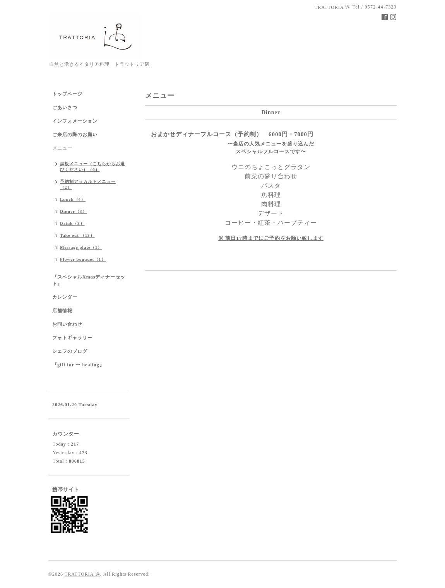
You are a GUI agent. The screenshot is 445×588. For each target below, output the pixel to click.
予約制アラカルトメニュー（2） (88, 184)
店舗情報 (62, 310)
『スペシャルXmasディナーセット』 (88, 280)
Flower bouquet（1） (83, 259)
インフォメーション (75, 121)
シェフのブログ (69, 351)
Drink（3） (72, 223)
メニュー (62, 148)
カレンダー (64, 297)
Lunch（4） (73, 199)
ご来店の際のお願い (75, 134)
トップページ (67, 94)
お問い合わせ (67, 324)
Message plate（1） (81, 247)
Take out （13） (77, 235)
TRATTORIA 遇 (82, 574)
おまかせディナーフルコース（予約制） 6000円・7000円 (232, 134)
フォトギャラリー (72, 337)
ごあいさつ (64, 107)
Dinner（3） (73, 211)
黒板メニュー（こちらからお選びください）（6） (92, 166)
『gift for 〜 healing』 (78, 365)
